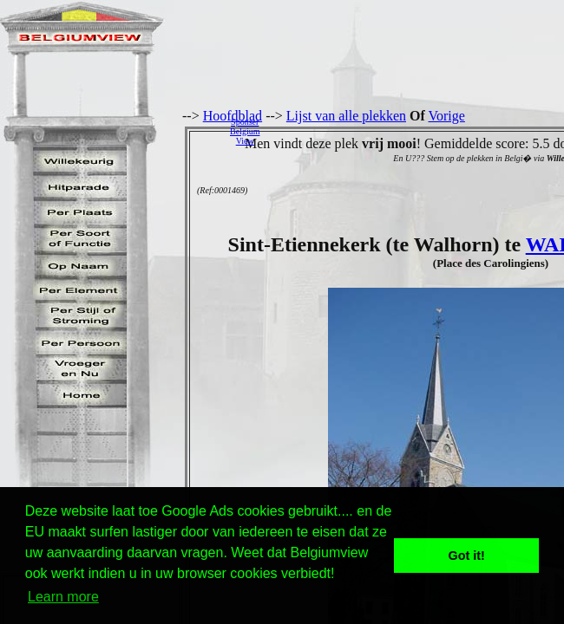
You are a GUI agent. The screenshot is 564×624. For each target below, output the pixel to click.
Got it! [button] (467, 555)
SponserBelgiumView (244, 131)
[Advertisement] (416, 131)
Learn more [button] (63, 596)
